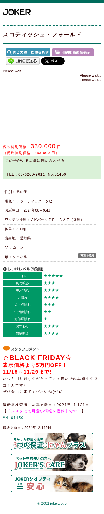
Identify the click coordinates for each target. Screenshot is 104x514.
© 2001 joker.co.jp (51, 503)
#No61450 (13, 418)
